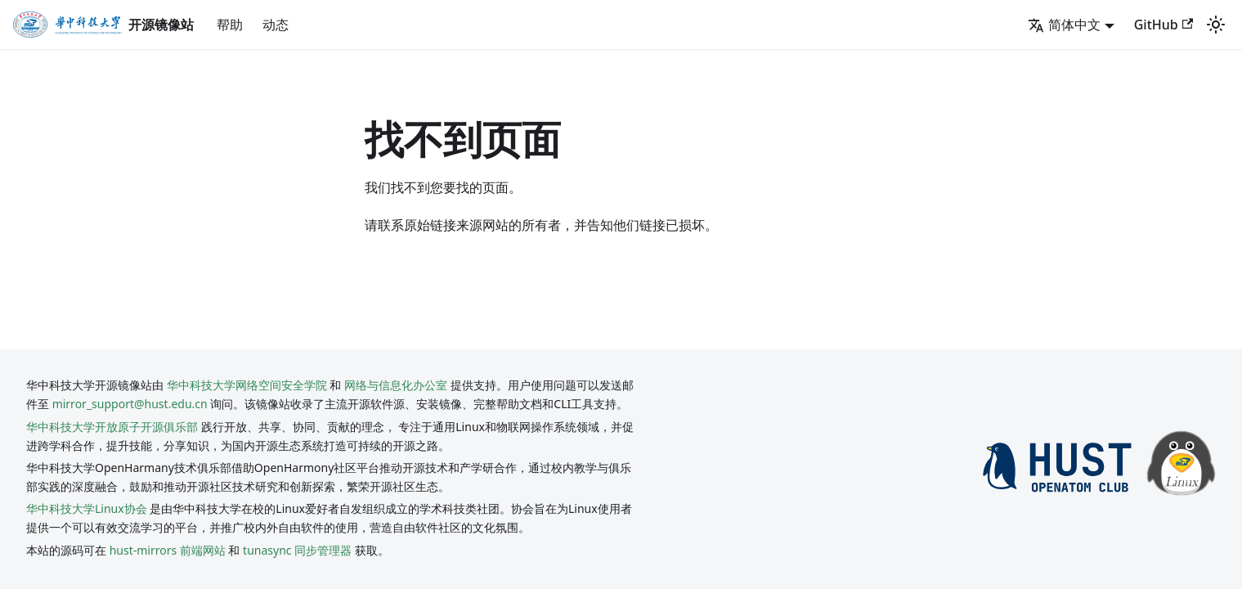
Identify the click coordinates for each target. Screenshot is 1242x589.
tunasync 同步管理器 (297, 550)
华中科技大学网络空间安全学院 (247, 385)
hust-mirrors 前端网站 (168, 550)
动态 (275, 25)
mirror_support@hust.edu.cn (130, 403)
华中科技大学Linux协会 (88, 508)
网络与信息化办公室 (395, 385)
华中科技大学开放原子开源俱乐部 (112, 426)
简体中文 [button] (1064, 25)
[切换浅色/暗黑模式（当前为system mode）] (1216, 24)
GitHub (1163, 25)
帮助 (230, 25)
